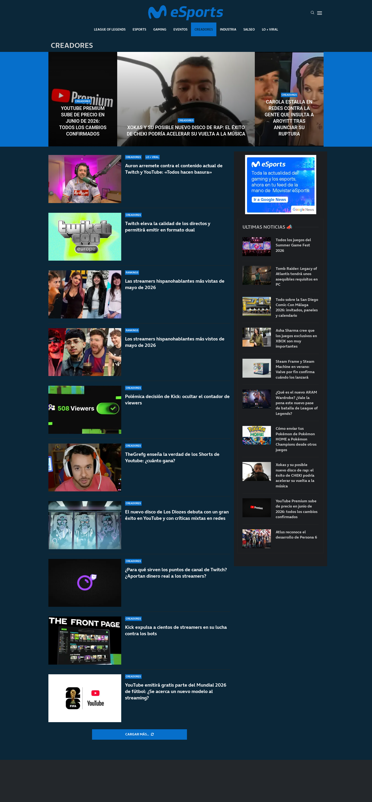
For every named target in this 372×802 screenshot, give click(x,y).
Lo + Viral (270, 29)
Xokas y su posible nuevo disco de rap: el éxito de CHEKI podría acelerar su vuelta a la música (186, 131)
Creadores (204, 29)
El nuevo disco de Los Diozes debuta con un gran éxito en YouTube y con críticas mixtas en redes (177, 514)
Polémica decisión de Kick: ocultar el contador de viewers (177, 399)
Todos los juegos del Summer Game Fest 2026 (293, 245)
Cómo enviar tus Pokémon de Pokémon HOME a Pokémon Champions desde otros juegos (296, 439)
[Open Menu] (319, 13)
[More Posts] (139, 734)
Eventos (180, 29)
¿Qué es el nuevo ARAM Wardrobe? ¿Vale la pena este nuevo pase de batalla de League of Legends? (296, 403)
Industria (228, 29)
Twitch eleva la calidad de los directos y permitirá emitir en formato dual (167, 226)
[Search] (312, 13)
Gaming (159, 29)
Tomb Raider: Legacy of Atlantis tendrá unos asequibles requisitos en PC (297, 276)
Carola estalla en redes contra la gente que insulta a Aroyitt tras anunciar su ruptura (289, 118)
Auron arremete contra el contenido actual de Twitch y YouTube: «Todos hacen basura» (174, 168)
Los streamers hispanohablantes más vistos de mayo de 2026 (174, 342)
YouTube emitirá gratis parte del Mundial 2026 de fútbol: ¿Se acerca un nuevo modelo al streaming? (175, 691)
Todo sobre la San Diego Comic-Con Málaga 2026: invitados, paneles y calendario (297, 307)
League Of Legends (110, 29)
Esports (139, 29)
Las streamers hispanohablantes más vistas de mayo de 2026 (174, 284)
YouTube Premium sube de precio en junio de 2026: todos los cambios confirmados (82, 121)
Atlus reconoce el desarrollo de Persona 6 (296, 534)
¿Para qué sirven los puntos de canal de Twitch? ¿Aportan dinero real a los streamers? (176, 572)
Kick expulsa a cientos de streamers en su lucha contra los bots (176, 630)
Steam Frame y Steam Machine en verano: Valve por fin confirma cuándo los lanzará (295, 369)
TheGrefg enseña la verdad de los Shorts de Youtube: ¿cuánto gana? (172, 457)
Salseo (249, 29)
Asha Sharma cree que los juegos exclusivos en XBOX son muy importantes (296, 338)
